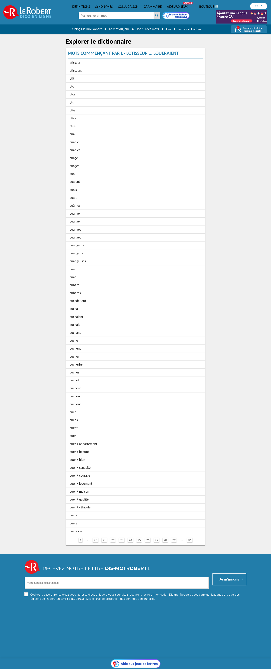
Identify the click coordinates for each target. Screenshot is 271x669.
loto (71, 86)
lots (71, 102)
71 (104, 540)
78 (165, 540)
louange (74, 213)
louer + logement (80, 484)
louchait (74, 325)
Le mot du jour (117, 29)
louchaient (76, 317)
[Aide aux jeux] (135, 630)
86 (189, 540)
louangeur (76, 237)
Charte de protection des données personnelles (93, 665)
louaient (74, 182)
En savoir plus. (207, 659)
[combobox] (116, 15)
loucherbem (77, 364)
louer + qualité (79, 499)
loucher (74, 356)
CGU (177, 665)
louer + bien (77, 460)
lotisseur (74, 63)
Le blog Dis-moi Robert (84, 29)
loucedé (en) (77, 301)
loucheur (75, 388)
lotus (72, 126)
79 (174, 540)
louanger (75, 221)
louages (74, 166)
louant (73, 269)
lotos (72, 94)
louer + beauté (79, 452)
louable (74, 142)
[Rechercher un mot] (157, 15)
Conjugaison (128, 7)
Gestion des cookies (160, 665)
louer (72, 436)
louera (73, 515)
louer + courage (79, 475)
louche (73, 340)
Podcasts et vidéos (190, 29)
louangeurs (76, 245)
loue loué (75, 404)
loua (72, 134)
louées (73, 420)
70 (95, 540)
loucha (73, 309)
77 (156, 540)
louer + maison (79, 491)
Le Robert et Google (194, 665)
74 (130, 540)
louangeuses (77, 261)
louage (73, 158)
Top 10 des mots (145, 29)
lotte (72, 110)
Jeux (167, 29)
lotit (71, 78)
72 (113, 540)
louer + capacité (80, 468)
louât (72, 277)
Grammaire (153, 7)
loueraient (76, 531)
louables (74, 150)
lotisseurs (75, 71)
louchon (74, 396)
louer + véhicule (80, 507)
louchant (75, 333)
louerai (73, 523)
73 (121, 540)
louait (73, 198)
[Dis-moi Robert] (176, 16)
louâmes (74, 205)
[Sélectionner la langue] (258, 6)
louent (73, 428)
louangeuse (76, 253)
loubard (74, 285)
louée (72, 412)
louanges (75, 229)
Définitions (81, 7)
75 (139, 540)
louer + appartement (83, 444)
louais (73, 190)
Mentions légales (135, 665)
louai (72, 174)
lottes (72, 118)
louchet (74, 380)
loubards (75, 293)
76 (147, 540)
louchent (75, 348)
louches (74, 372)
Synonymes (104, 7)
